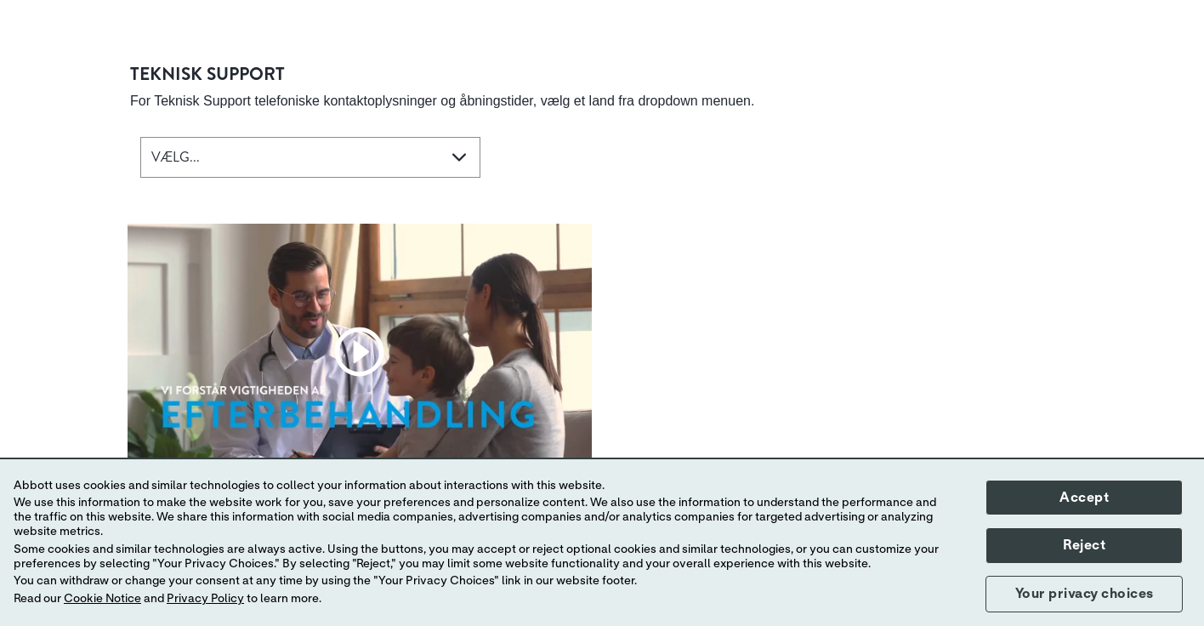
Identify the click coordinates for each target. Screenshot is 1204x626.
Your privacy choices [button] (1084, 593)
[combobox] (310, 157)
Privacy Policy (205, 599)
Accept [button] (1084, 497)
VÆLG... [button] (175, 157)
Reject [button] (1084, 545)
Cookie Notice (102, 599)
